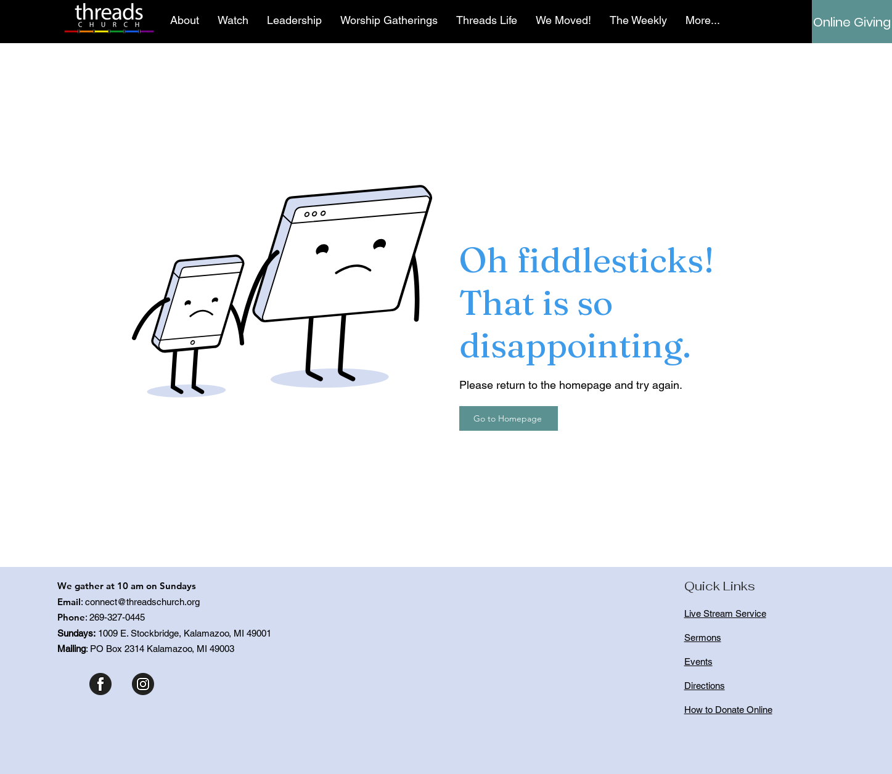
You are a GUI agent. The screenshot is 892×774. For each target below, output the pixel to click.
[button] (184, 20)
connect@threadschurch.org (142, 602)
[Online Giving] (852, 22)
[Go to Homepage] (508, 418)
